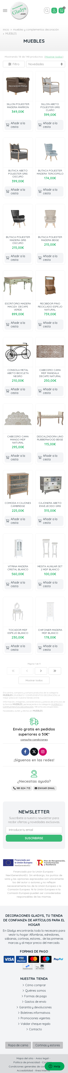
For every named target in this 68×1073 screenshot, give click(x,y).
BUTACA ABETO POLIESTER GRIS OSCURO (18, 173)
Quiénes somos (35, 990)
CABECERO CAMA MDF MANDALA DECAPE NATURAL (50, 373)
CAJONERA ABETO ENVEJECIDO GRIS (50, 504)
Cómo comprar (35, 985)
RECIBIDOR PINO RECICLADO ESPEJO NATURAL (50, 306)
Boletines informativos (35, 1013)
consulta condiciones (34, 739)
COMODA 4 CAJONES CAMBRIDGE (18, 504)
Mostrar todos (53, 56)
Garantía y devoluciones (35, 1007)
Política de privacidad (26, 1062)
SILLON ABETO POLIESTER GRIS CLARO (50, 107)
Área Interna (42, 1070)
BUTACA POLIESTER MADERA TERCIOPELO (50, 172)
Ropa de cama (18, 1045)
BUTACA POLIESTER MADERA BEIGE (50, 238)
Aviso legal (42, 1058)
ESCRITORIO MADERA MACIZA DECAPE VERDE (18, 306)
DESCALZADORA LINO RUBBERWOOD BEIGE (50, 438)
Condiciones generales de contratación (32, 1066)
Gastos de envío (35, 1001)
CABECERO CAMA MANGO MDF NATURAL (18, 439)
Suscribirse (34, 838)
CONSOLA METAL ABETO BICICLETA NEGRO (18, 373)
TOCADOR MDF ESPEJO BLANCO (18, 631)
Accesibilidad (25, 1070)
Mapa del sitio (25, 1058)
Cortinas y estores (47, 1045)
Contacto (35, 1029)
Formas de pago (35, 996)
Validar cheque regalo (35, 1024)
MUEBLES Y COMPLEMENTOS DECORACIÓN (33, 705)
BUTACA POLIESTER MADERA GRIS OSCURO (18, 240)
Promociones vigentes (35, 1018)
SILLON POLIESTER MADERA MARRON (18, 105)
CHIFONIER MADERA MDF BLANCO (50, 631)
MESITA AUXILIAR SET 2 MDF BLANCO (50, 568)
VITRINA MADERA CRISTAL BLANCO (17, 568)
